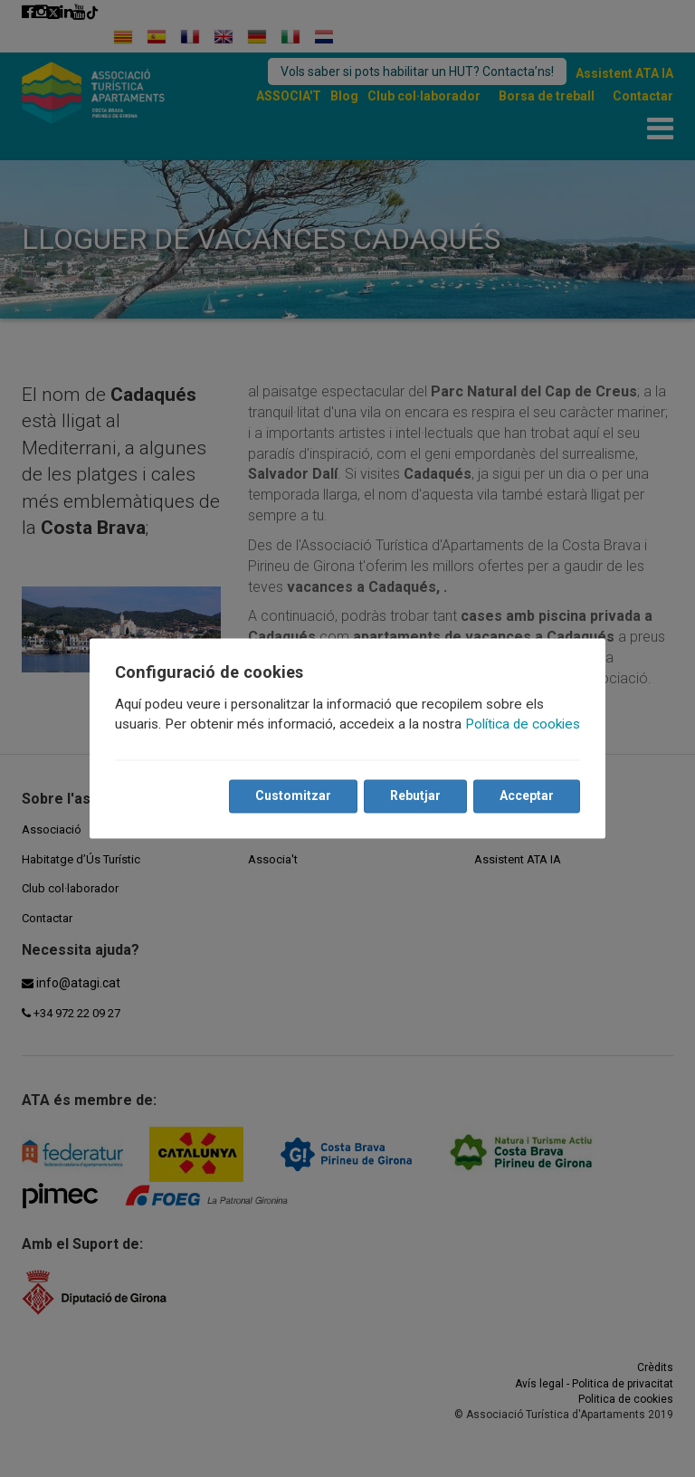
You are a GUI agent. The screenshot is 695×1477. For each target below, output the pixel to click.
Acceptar (527, 796)
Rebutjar (415, 796)
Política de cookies (522, 725)
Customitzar (293, 796)
